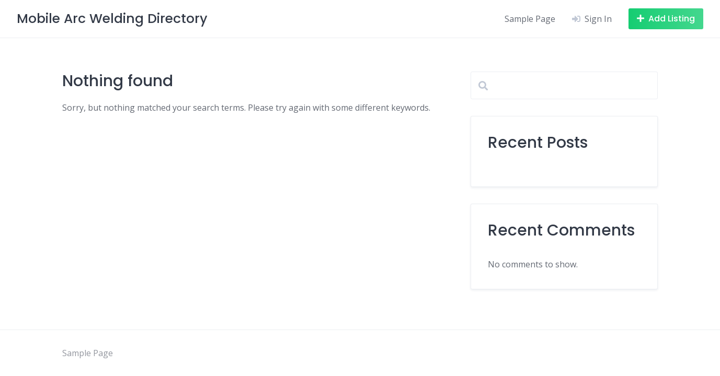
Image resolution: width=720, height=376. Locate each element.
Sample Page (530, 19)
